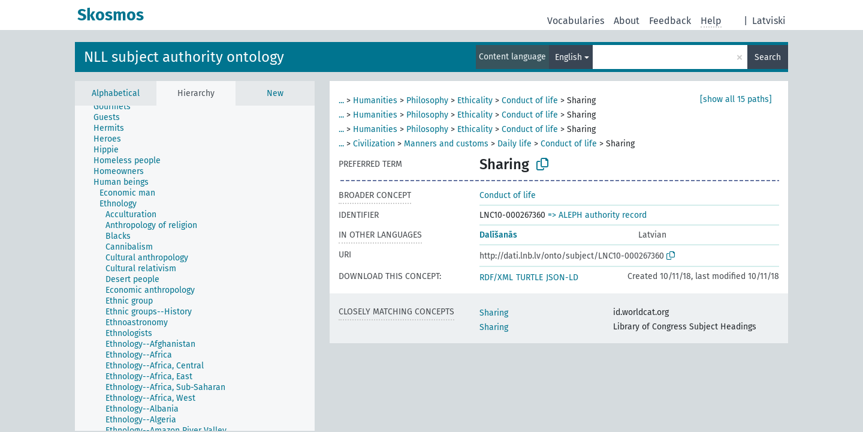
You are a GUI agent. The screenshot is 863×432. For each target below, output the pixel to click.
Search (768, 57)
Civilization (374, 144)
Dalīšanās (498, 235)
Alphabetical (116, 93)
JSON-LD (562, 277)
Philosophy (427, 100)
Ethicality (475, 100)
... (341, 100)
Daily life (514, 144)
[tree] (195, 268)
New (275, 93)
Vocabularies (575, 20)
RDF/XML (496, 277)
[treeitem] (117, 106)
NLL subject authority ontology (184, 57)
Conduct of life (530, 100)
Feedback (670, 20)
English (568, 57)
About (626, 20)
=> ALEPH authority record (597, 215)
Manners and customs (446, 144)
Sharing (493, 313)
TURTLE (529, 277)
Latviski (769, 20)
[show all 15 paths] (736, 99)
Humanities (375, 100)
